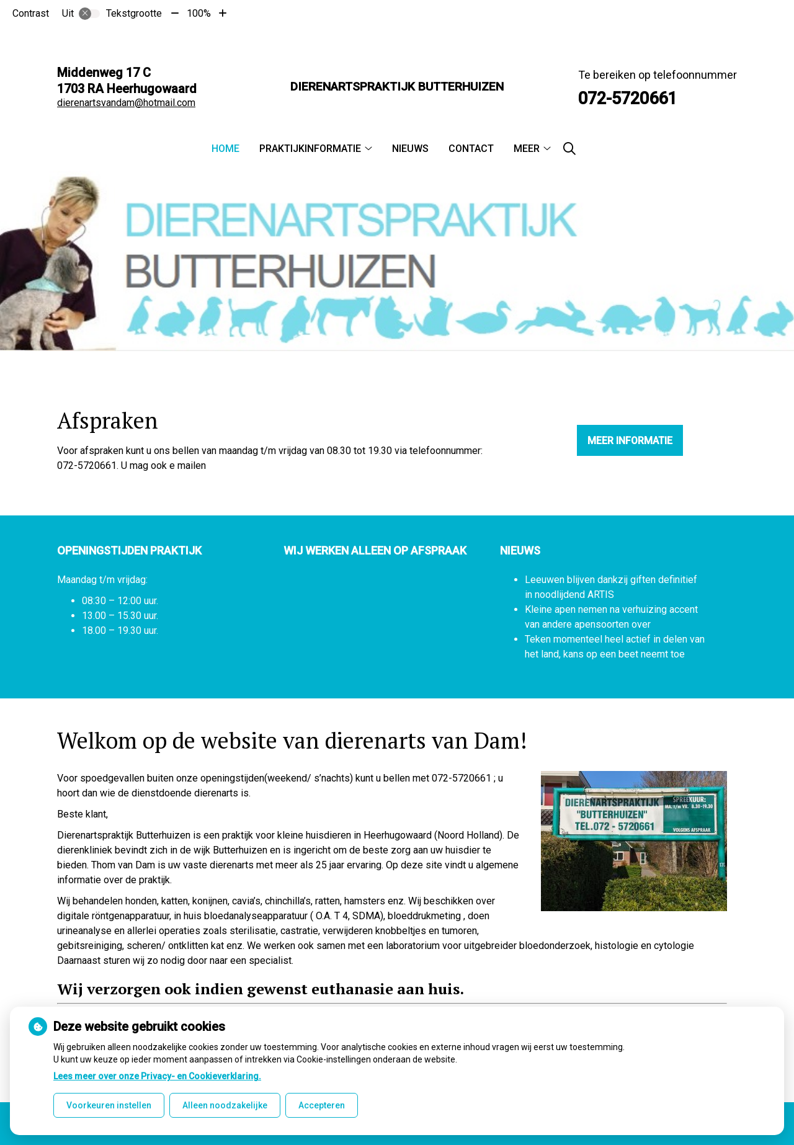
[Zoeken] (569, 149)
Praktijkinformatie (310, 148)
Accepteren (321, 1105)
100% (199, 13)
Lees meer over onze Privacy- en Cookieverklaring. (157, 1076)
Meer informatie (629, 441)
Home (225, 148)
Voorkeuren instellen (108, 1105)
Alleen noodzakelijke (224, 1105)
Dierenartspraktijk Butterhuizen (397, 86)
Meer (527, 148)
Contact (471, 148)
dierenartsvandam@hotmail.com (126, 103)
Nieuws (410, 148)
